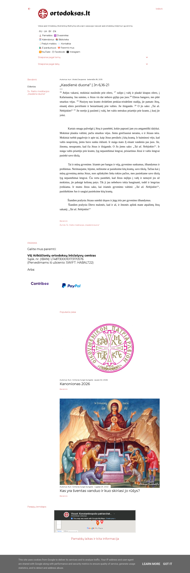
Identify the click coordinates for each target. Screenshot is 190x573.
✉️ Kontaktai (63, 43)
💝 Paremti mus (65, 47)
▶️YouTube (43, 52)
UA (44, 31)
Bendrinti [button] (32, 79)
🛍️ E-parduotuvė (46, 47)
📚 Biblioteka (61, 39)
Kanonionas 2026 (75, 384)
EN (53, 31)
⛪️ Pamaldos (44, 35)
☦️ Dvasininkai (60, 35)
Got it (167, 564)
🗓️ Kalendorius (45, 39)
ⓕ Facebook (57, 52)
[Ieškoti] (159, 8)
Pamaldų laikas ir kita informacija (95, 538)
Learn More (151, 564)
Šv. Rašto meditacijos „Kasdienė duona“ (38, 92)
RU (39, 31)
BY (49, 31)
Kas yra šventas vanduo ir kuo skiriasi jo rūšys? (100, 491)
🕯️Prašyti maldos (46, 43)
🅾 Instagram (72, 52)
